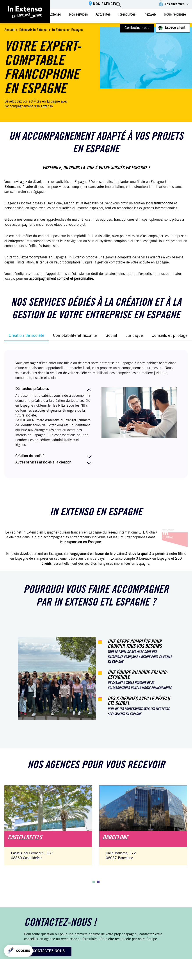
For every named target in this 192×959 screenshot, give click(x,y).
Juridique (134, 336)
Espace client (175, 28)
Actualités (103, 14)
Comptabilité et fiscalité (75, 336)
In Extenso (53, 14)
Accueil (9, 30)
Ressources (126, 14)
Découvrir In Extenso (33, 30)
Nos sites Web (174, 4)
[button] (93, 882)
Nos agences (105, 4)
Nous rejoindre (175, 14)
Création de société (26, 336)
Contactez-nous (136, 28)
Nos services (78, 14)
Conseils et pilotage (170, 336)
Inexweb (149, 14)
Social (111, 336)
